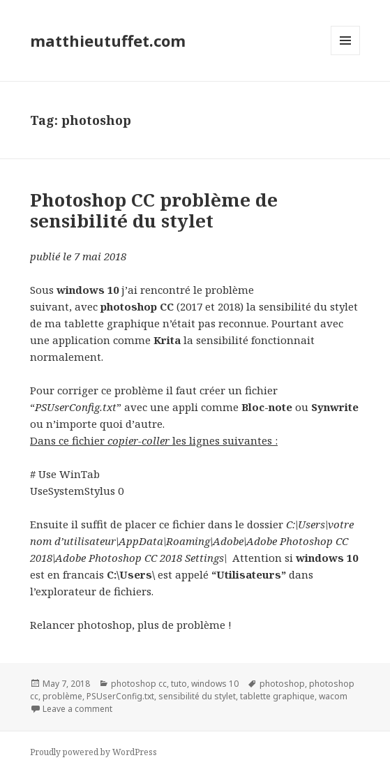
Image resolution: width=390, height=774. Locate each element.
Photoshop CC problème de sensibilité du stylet (154, 210)
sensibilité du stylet (197, 696)
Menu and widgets (345, 54)
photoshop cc (139, 684)
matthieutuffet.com (108, 40)
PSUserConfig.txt (120, 696)
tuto (179, 684)
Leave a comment (77, 709)
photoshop (282, 684)
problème (62, 696)
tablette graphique (277, 696)
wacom (333, 696)
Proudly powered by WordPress (93, 752)
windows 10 (215, 684)
